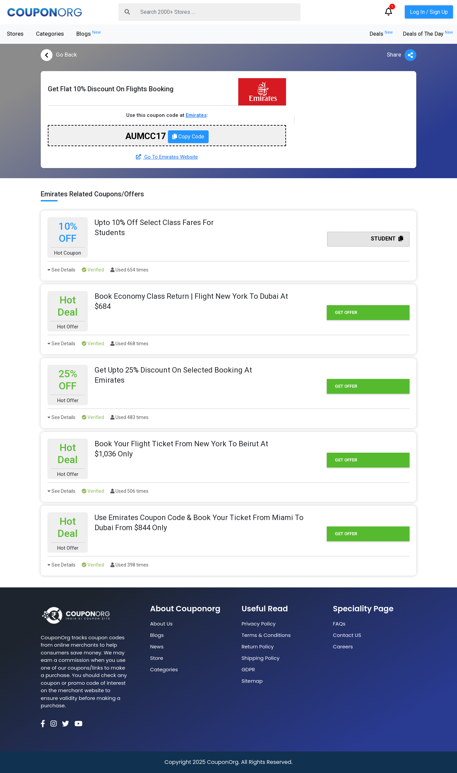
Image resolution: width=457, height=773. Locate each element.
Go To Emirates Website (167, 157)
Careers (343, 646)
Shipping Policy (261, 658)
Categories (50, 33)
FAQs (339, 623)
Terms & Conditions (266, 635)
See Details (61, 269)
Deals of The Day (428, 34)
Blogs (88, 33)
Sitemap (252, 680)
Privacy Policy (259, 623)
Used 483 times (129, 417)
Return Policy (258, 646)
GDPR (248, 669)
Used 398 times (129, 565)
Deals (381, 34)
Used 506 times (129, 491)
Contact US (347, 635)
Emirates (196, 115)
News (157, 646)
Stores (15, 33)
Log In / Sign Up (429, 12)
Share (401, 55)
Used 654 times (129, 269)
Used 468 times (129, 343)
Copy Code (188, 136)
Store (156, 658)
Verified (93, 269)
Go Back (59, 55)
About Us (161, 623)
